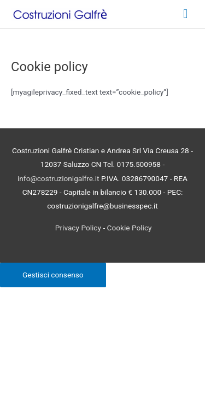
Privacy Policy (78, 227)
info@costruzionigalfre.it (58, 178)
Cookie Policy (129, 227)
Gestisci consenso (53, 274)
